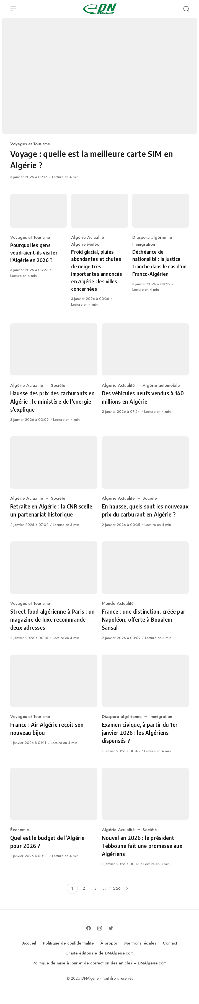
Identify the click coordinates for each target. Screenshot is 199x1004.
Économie (19, 829)
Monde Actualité (118, 603)
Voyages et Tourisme (30, 144)
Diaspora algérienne (152, 237)
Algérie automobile (161, 385)
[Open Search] (186, 8)
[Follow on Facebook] (89, 928)
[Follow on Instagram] (100, 928)
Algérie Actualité (87, 237)
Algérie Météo (85, 244)
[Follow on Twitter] (111, 928)
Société (58, 385)
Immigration (143, 244)
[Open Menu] (13, 8)
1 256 (115, 888)
